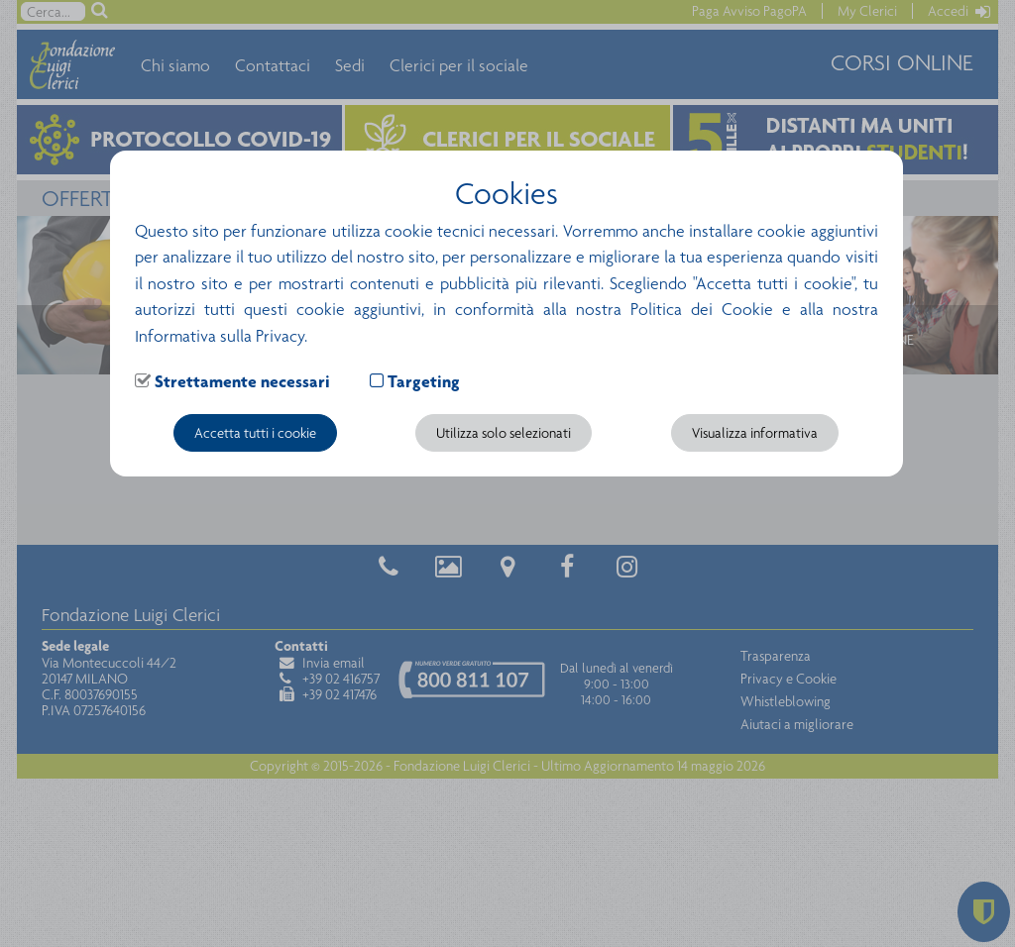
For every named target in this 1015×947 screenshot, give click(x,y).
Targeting (424, 381)
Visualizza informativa (755, 433)
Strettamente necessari (242, 381)
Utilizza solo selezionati (503, 433)
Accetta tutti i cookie (255, 433)
